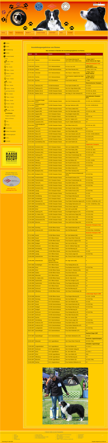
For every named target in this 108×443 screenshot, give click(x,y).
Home (3, 32)
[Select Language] (99, 5)
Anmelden (80, 438)
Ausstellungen (9, 113)
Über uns (16, 435)
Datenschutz (81, 436)
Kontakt (70, 32)
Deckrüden (52, 32)
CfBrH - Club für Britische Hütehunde (65, 439)
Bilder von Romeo (9, 118)
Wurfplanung (19, 32)
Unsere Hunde (41, 32)
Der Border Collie (39, 435)
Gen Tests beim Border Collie (41, 436)
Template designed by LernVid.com (99, 441)
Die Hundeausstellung (40, 438)
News (11, 32)
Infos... (62, 32)
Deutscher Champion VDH (93, 232)
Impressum (80, 435)
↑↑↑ (102, 435)
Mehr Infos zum (11, 188)
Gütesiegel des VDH (11, 190)
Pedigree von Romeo (10, 115)
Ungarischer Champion (92, 144)
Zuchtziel (16, 436)
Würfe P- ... (29, 32)
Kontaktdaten (81, 434)
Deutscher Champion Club (93, 225)
